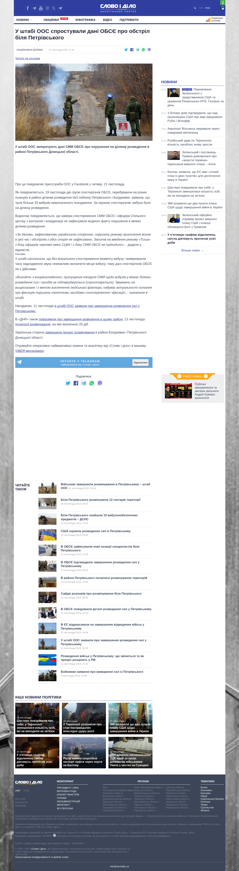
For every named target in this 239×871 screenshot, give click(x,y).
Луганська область (144, 796)
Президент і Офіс (68, 787)
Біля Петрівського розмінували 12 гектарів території (100, 501)
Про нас (20, 799)
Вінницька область (113, 793)
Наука (204, 796)
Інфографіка (85, 19)
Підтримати (129, 19)
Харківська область (176, 793)
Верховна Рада (67, 791)
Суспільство (207, 807)
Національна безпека (30, 50)
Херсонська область (177, 796)
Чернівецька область (177, 804)
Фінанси (205, 810)
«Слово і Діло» (39, 848)
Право (204, 804)
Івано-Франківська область (148, 787)
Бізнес (204, 787)
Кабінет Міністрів (68, 794)
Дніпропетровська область (117, 799)
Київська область (143, 790)
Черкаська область (176, 801)
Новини (24, 19)
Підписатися (140, 362)
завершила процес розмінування (70, 332)
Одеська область (143, 804)
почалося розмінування (33, 324)
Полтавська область (145, 807)
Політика (205, 801)
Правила (20, 806)
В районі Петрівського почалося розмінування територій (104, 579)
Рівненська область (144, 810)
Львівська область (144, 799)
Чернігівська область (177, 807)
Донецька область (113, 801)
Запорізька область (113, 810)
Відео (107, 19)
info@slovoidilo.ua (119, 866)
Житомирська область (115, 804)
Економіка (206, 790)
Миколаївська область (146, 801)
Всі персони (65, 808)
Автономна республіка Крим (118, 790)
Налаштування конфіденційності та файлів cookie (42, 857)
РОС (207, 8)
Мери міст (63, 804)
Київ (105, 787)
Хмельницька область (177, 799)
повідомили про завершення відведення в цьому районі (81, 319)
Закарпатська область (115, 807)
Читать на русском (27, 58)
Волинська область (113, 796)
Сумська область (175, 787)
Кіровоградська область (147, 793)
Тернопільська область (178, 790)
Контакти (21, 802)
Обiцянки (56, 19)
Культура (205, 793)
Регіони (143, 781)
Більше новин (192, 250)
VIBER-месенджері (29, 351)
